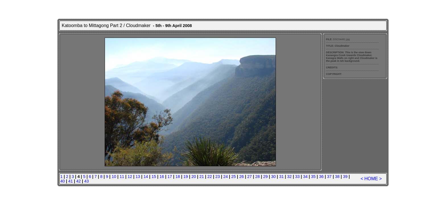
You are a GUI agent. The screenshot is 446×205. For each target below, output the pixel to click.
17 (170, 176)
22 (209, 176)
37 (329, 176)
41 (70, 181)
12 (130, 176)
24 (225, 176)
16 (162, 176)
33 (297, 176)
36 (321, 176)
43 (86, 181)
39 (345, 176)
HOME (371, 178)
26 (241, 176)
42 (78, 181)
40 (62, 181)
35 (313, 176)
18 (177, 176)
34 (305, 176)
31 (281, 176)
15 (154, 176)
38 (337, 176)
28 (257, 176)
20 (193, 176)
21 (201, 176)
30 (273, 176)
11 (121, 176)
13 (138, 176)
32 (289, 176)
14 (146, 176)
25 (233, 176)
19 (185, 176)
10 (114, 176)
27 (249, 176)
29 (265, 176)
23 (217, 176)
